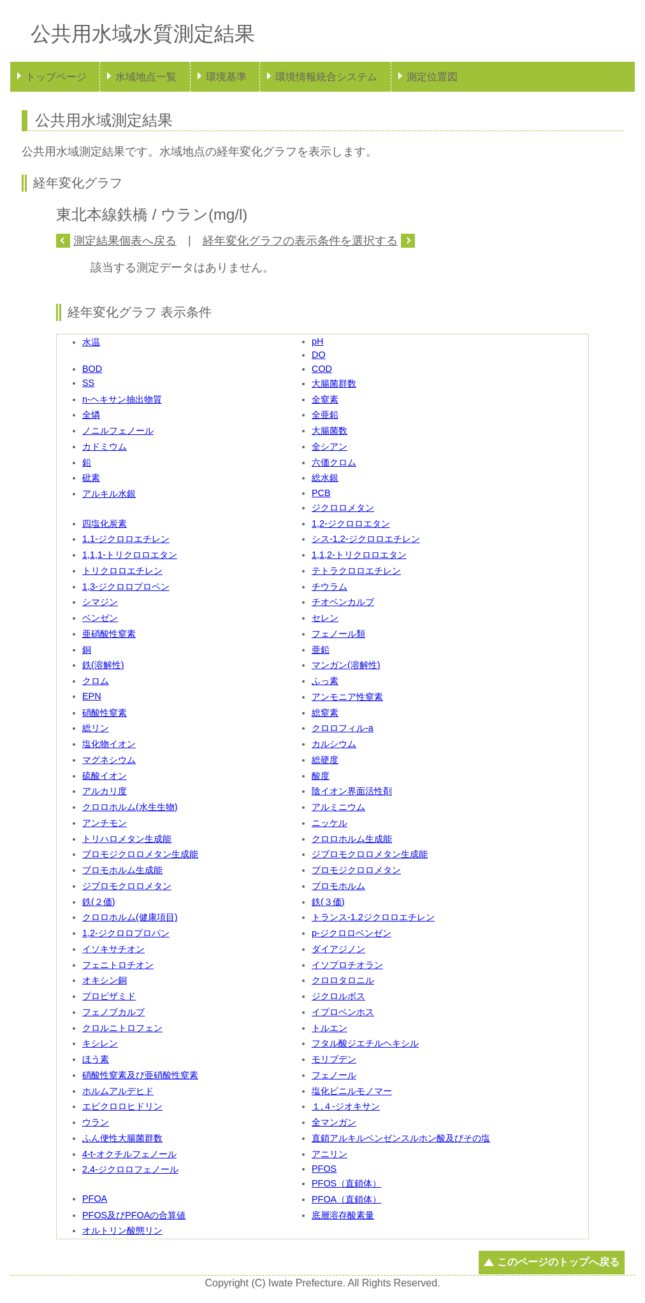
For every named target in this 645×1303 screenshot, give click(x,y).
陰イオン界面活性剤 (352, 791)
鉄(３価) (328, 902)
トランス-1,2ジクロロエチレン (373, 917)
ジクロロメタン (343, 507)
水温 (91, 342)
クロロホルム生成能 (352, 839)
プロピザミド (109, 996)
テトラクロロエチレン (356, 571)
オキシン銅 (104, 980)
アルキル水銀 (109, 493)
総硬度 (325, 760)
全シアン (329, 446)
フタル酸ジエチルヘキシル (365, 1043)
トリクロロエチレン (122, 571)
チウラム (329, 586)
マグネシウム (109, 760)
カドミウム (104, 446)
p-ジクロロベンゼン (351, 933)
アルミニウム (338, 807)
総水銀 (325, 478)
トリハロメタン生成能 (126, 839)
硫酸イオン (104, 776)
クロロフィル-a (342, 728)
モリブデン (334, 1059)
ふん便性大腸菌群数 (122, 1138)
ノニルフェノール (118, 430)
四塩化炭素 (104, 523)
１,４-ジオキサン (346, 1106)
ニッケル (329, 823)
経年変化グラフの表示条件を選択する (300, 240)
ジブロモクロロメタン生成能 (370, 854)
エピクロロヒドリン (122, 1106)
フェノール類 (338, 634)
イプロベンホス (343, 1012)
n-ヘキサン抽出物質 (122, 399)
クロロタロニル (343, 980)
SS (88, 383)
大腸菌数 (329, 430)
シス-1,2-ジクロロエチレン (366, 539)
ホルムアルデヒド (118, 1091)
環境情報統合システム (326, 76)
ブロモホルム (338, 886)
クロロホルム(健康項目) (130, 917)
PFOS (324, 1169)
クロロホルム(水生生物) (130, 807)
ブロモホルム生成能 (122, 870)
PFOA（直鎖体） (346, 1199)
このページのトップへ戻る (558, 1262)
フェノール (334, 1075)
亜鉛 (321, 649)
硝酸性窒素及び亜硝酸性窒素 (140, 1075)
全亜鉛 (325, 414)
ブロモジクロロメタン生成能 (140, 854)
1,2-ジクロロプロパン (126, 933)
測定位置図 (432, 76)
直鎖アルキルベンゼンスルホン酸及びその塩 (401, 1138)
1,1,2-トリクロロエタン (359, 555)
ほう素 (95, 1059)
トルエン (329, 1028)
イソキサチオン (113, 949)
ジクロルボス (338, 996)
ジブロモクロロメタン (126, 886)
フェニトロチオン (118, 965)
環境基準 (226, 76)
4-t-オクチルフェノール (129, 1154)
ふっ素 (325, 681)
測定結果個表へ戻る (125, 240)
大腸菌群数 (334, 383)
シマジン (100, 602)
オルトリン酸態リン (122, 1230)
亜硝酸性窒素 (109, 634)
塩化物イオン (109, 744)
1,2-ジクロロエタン (351, 523)
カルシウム (334, 744)
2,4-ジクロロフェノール (130, 1169)
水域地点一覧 (146, 76)
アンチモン (104, 823)
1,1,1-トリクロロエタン (129, 555)
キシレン (100, 1043)
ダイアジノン (338, 949)
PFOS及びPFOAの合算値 (133, 1215)
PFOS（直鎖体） (346, 1183)
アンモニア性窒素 (347, 697)
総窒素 (325, 713)
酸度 (321, 776)
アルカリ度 (104, 791)
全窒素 (325, 399)
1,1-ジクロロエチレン (126, 539)
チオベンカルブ (343, 602)
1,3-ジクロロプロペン (126, 586)
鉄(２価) (98, 902)
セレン (325, 618)
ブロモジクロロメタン (356, 870)
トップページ (56, 76)
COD (322, 369)
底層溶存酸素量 (343, 1215)
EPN (91, 696)
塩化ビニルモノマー (352, 1091)
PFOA (94, 1198)
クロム (95, 681)
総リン (95, 728)
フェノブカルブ (113, 1012)
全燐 (91, 414)
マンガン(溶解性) (346, 665)
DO (319, 355)
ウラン (95, 1122)
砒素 (91, 478)
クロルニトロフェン (122, 1028)
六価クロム (334, 462)
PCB (321, 493)
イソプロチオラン (347, 965)
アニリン (329, 1154)
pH (317, 341)
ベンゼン (100, 618)
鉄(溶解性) (103, 665)
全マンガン (334, 1122)
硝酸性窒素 (104, 713)
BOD (92, 369)
